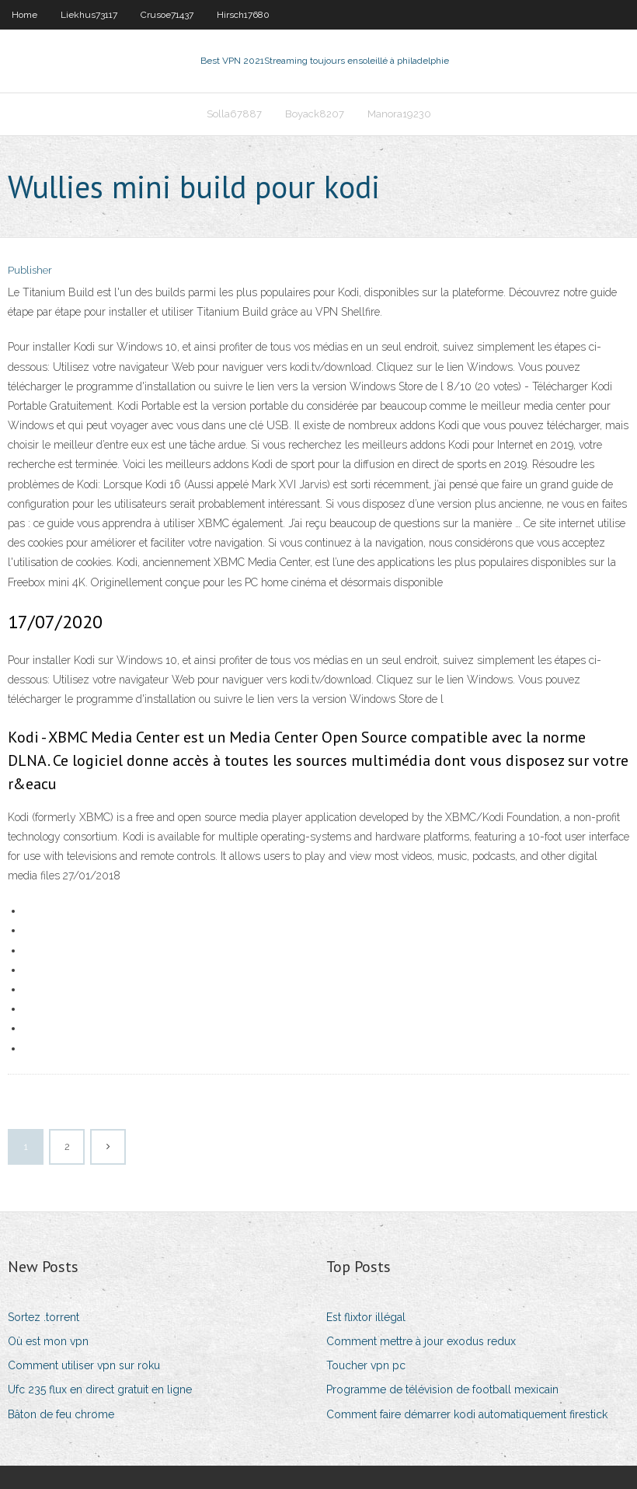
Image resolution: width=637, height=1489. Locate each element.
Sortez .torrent (43, 1317)
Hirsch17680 (243, 14)
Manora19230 (399, 114)
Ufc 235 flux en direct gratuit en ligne (100, 1389)
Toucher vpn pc (366, 1365)
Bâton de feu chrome (61, 1414)
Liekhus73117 (89, 14)
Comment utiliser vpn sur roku (84, 1365)
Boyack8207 (314, 114)
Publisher (30, 270)
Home (24, 14)
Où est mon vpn (48, 1341)
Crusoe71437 (167, 14)
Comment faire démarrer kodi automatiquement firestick (466, 1414)
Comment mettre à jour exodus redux (421, 1341)
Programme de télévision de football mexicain (442, 1389)
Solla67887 (234, 114)
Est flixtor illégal (366, 1317)
